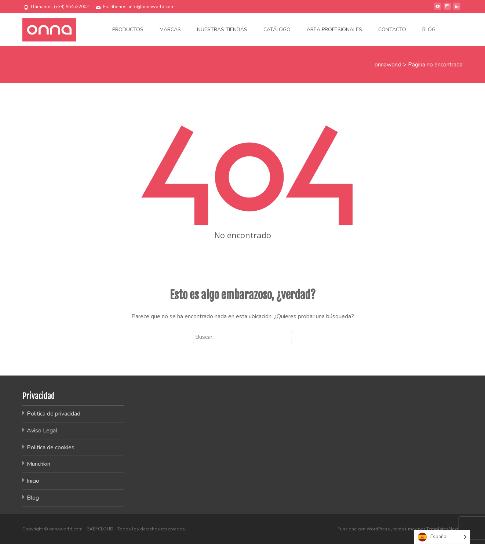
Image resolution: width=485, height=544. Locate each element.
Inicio (33, 481)
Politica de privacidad (53, 414)
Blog (428, 29)
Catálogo (277, 29)
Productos (127, 29)
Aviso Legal (42, 431)
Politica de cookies (50, 447)
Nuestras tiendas (222, 29)
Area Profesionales (334, 29)
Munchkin (38, 464)
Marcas (170, 29)
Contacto (392, 29)
